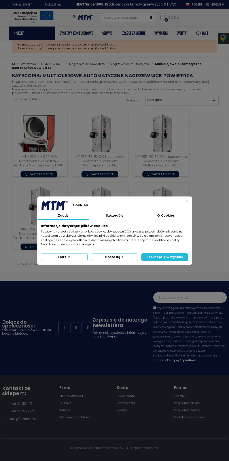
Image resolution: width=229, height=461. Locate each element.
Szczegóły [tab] (114, 215)
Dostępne (181, 100)
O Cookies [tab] (166, 215)
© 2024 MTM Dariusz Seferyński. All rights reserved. (114, 448)
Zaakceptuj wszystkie (164, 257)
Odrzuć (64, 257)
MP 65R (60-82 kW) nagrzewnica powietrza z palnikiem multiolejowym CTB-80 (161, 161)
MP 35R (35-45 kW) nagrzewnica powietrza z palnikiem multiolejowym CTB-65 (100, 161)
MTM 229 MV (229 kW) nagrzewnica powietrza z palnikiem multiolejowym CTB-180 (39, 161)
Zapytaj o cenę (39, 174)
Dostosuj (114, 257)
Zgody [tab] (63, 215)
